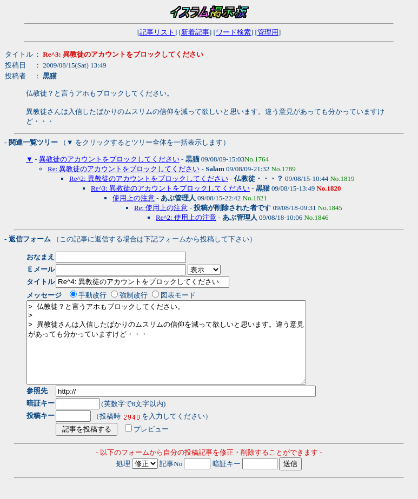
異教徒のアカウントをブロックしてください (109, 159)
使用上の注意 (133, 198)
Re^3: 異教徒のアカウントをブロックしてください (170, 188)
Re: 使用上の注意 (161, 208)
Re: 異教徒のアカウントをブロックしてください (124, 169)
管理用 (267, 32)
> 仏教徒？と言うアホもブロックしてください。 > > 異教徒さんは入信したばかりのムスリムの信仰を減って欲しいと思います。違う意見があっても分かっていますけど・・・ (183, 350)
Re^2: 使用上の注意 (186, 217)
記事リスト (157, 32)
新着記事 (195, 32)
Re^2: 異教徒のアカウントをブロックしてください (148, 178)
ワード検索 (233, 32)
